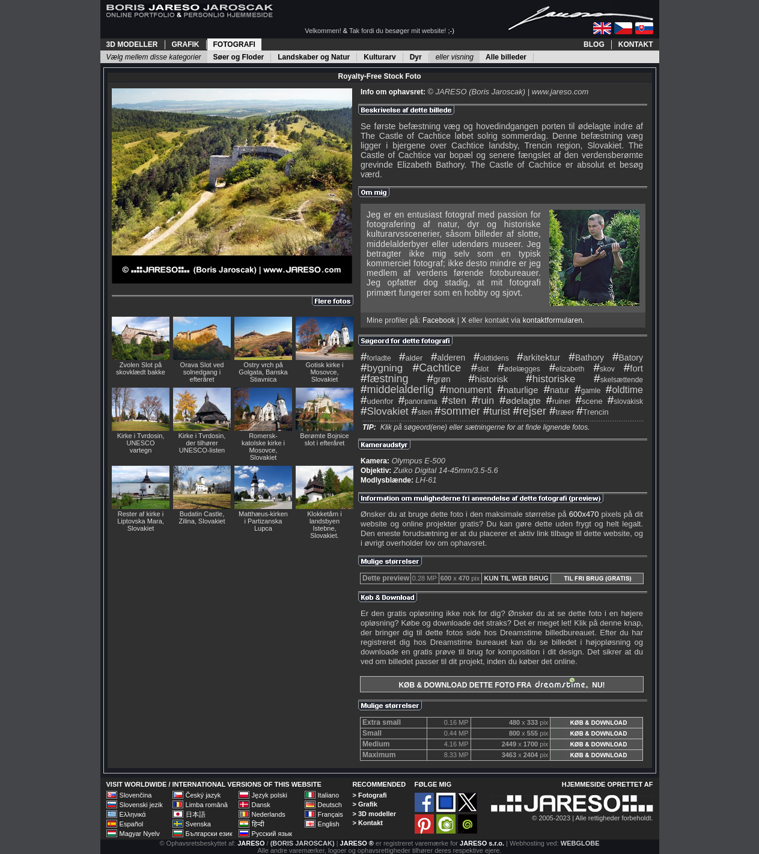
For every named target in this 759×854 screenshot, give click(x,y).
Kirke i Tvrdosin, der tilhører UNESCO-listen (202, 443)
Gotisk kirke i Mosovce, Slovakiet (325, 372)
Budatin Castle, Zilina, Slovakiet (201, 517)
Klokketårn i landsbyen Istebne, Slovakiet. (324, 524)
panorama (417, 401)
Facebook (438, 320)
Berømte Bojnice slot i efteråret (324, 439)
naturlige (517, 390)
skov (603, 369)
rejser (529, 411)
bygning (382, 368)
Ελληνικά (133, 814)
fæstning (385, 379)
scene (588, 401)
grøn (438, 379)
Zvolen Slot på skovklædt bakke (140, 368)
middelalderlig (397, 389)
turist (496, 411)
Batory (627, 357)
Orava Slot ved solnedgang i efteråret (202, 372)
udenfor (377, 401)
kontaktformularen (552, 320)
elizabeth (567, 369)
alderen (448, 357)
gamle (587, 390)
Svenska (198, 824)
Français (330, 814)
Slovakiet (385, 411)
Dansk (261, 804)
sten (454, 400)
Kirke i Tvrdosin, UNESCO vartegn (141, 443)
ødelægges (519, 369)
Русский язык (272, 833)
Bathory (586, 357)
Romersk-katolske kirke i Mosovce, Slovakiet (263, 446)
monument (466, 390)
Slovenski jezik (141, 804)
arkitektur (538, 357)
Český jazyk (203, 795)
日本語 (196, 814)
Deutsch (330, 804)
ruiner (558, 401)
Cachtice (437, 368)
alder (411, 357)
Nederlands (268, 814)
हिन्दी (258, 824)
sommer (457, 411)
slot (480, 369)
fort (633, 368)
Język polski (269, 795)
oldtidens (491, 358)
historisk (488, 379)
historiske (550, 379)
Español (132, 824)
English (329, 824)
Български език (209, 833)
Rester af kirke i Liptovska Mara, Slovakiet (140, 521)
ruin (483, 400)
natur (557, 390)
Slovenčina (136, 795)
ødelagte (520, 400)
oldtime (624, 390)
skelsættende (618, 380)
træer (562, 411)
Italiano (328, 795)
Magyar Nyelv (140, 833)
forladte (376, 358)
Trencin (592, 411)
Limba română (207, 804)
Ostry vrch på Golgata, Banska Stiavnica (263, 372)
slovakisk (625, 401)
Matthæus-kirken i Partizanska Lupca (263, 521)
